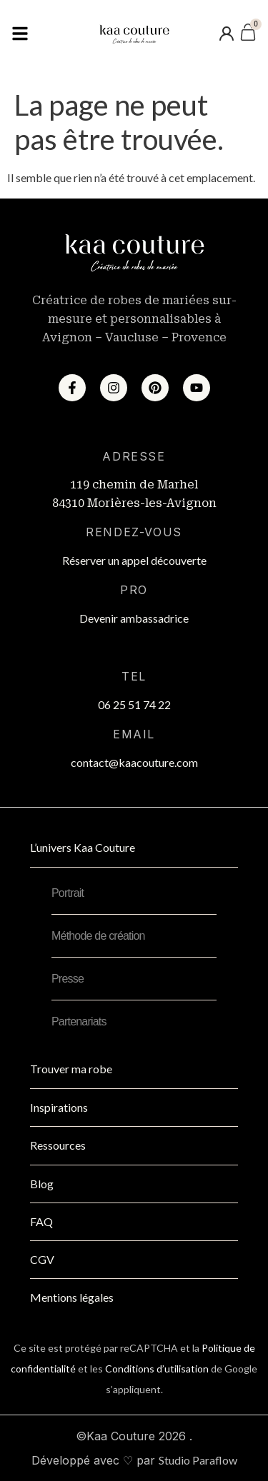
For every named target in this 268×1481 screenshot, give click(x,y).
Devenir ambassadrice (134, 618)
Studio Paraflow (198, 1460)
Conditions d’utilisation (157, 1368)
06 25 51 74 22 (134, 704)
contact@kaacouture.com (134, 762)
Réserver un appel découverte (134, 560)
